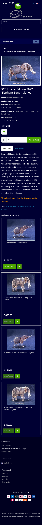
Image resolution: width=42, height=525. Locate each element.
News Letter (5, 482)
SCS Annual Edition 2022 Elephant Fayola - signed (18, 408)
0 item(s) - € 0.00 (21, 29)
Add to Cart (34, 140)
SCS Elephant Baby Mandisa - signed (19, 352)
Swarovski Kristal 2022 (14, 98)
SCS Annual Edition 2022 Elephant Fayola (18, 298)
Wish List (4, 479)
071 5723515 (6, 446)
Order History (6, 476)
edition (28, 206)
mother (4, 209)
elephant (13, 206)
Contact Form (6, 451)
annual (21, 206)
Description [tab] (7, 148)
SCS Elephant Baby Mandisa (15, 243)
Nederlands (6, 463)
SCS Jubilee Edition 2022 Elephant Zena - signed (20, 51)
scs (7, 206)
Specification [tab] (19, 148)
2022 (34, 206)
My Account (5, 473)
